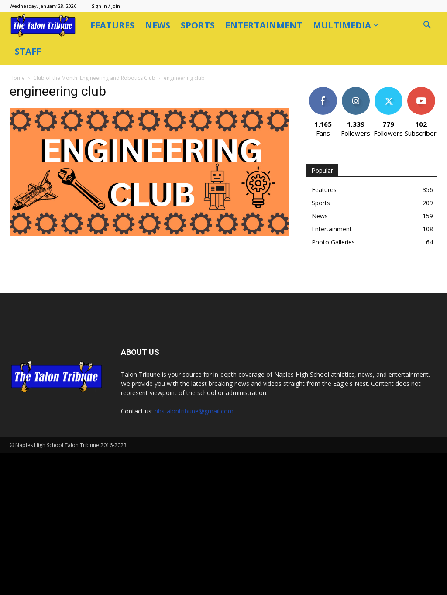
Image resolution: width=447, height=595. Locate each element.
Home (17, 78)
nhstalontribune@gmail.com (194, 411)
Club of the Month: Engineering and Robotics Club (94, 78)
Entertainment (264, 25)
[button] (426, 26)
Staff (28, 51)
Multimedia (345, 25)
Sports (198, 25)
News (157, 25)
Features (112, 25)
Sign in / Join (106, 6)
